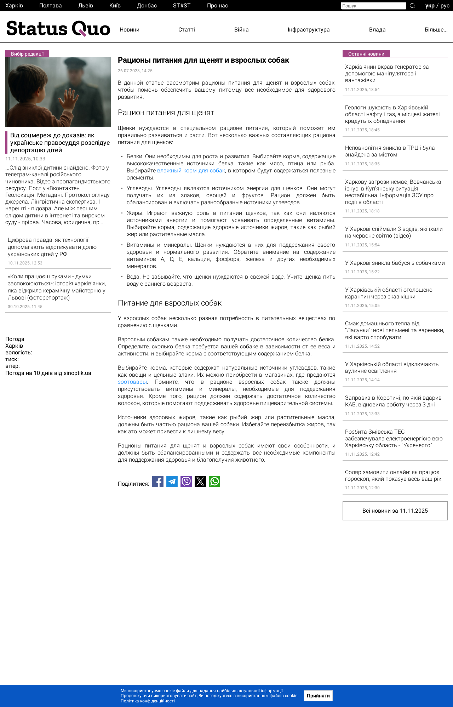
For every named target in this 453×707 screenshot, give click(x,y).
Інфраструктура (309, 29)
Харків (14, 5)
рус (445, 5)
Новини (129, 29)
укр (430, 5)
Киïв (115, 5)
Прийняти (318, 696)
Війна (241, 29)
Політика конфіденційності (148, 701)
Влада (377, 29)
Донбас (147, 5)
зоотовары (132, 381)
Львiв (85, 5)
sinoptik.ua (77, 373)
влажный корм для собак (191, 170)
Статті (186, 29)
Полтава (50, 5)
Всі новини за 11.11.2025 (395, 510)
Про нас (217, 5)
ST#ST (182, 5)
